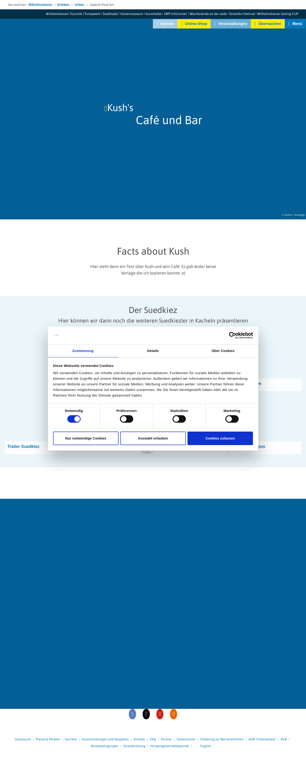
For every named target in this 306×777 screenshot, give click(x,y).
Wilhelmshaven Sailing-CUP (277, 14)
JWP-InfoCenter (175, 14)
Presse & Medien (48, 739)
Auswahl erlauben (153, 438)
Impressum (23, 739)
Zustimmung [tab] (83, 350)
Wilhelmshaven (40, 5)
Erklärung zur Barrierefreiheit (222, 739)
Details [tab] (153, 350)
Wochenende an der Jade (208, 14)
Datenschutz (186, 739)
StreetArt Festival (242, 14)
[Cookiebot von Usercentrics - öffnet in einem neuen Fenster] (232, 335)
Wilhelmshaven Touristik (64, 14)
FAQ (153, 739)
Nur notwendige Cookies (85, 438)
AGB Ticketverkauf (262, 739)
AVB (284, 739)
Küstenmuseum (131, 14)
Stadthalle (110, 14)
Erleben (63, 5)
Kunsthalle (153, 14)
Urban (79, 5)
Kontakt (139, 739)
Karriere (71, 739)
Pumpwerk (92, 14)
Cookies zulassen (220, 438)
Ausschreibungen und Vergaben (105, 739)
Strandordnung (134, 746)
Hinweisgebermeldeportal (169, 746)
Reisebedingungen (105, 746)
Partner (166, 739)
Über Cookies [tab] (223, 350)
